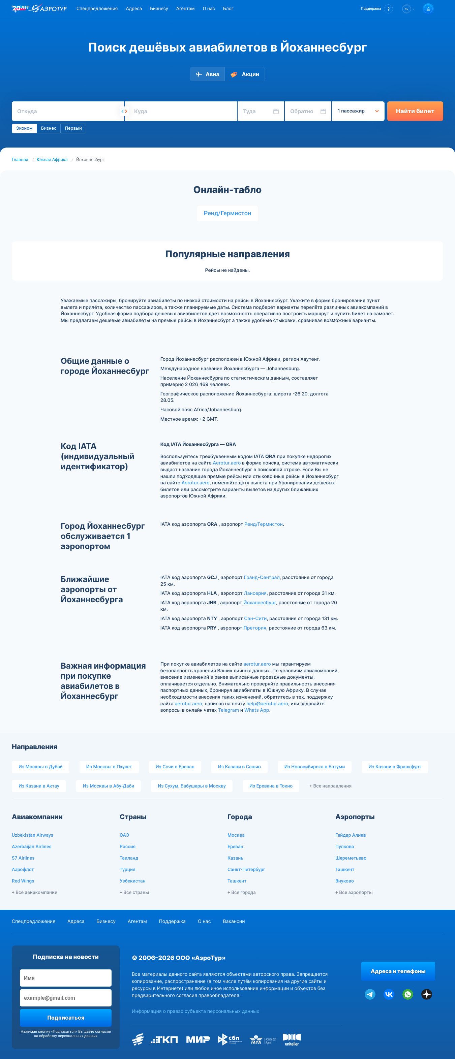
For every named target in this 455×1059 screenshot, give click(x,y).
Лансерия (255, 593)
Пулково (344, 846)
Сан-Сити (255, 618)
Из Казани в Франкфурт (394, 767)
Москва (236, 835)
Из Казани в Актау (39, 786)
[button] (377, 8)
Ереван (235, 846)
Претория (254, 628)
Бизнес (49, 128)
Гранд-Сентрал (262, 577)
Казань (235, 858)
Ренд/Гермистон (227, 213)
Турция (127, 869)
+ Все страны (134, 892)
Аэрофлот (23, 869)
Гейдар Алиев (350, 835)
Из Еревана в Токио (271, 786)
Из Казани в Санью (239, 767)
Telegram (228, 710)
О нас (209, 8)
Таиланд (129, 858)
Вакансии (234, 921)
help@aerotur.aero (267, 704)
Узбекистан (133, 881)
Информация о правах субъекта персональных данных (195, 1011)
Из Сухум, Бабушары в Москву (192, 786)
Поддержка (172, 921)
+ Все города (242, 892)
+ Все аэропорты (354, 892)
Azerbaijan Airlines (32, 846)
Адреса (134, 8)
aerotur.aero (257, 664)
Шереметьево (350, 858)
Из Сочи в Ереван (175, 767)
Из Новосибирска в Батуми (314, 767)
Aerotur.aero (227, 463)
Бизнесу (159, 8)
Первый (73, 128)
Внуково (344, 881)
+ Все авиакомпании (34, 892)
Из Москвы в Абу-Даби (108, 786)
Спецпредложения (97, 8)
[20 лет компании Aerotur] (20, 9)
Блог (228, 8)
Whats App (256, 710)
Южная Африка (52, 159)
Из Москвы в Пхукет (109, 767)
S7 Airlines (23, 858)
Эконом (24, 128)
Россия (127, 846)
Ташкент (237, 881)
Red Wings (23, 881)
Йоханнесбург (259, 603)
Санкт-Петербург (246, 869)
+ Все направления (330, 786)
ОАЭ (124, 835)
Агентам (185, 8)
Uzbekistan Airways (32, 835)
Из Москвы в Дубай (41, 767)
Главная (20, 159)
